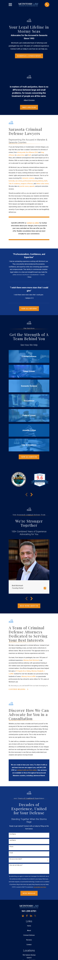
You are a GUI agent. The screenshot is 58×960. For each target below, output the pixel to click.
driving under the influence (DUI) (27, 152)
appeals (32, 186)
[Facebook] (27, 916)
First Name (12, 834)
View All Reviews (29, 309)
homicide (12, 181)
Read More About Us (29, 606)
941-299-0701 (29, 911)
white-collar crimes (42, 183)
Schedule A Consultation (29, 56)
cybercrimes (21, 155)
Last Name (12, 840)
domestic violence (28, 178)
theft (29, 155)
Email (11, 853)
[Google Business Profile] (23, 916)
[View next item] (31, 494)
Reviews (29, 940)
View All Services (29, 457)
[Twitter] (35, 916)
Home (29, 926)
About (29, 931)
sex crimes (19, 181)
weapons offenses (27, 183)
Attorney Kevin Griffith (29, 676)
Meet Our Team (29, 107)
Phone (11, 846)
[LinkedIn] (31, 916)
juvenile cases (24, 186)
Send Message (29, 893)
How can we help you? (15, 865)
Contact (29, 945)
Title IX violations (14, 183)
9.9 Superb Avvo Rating (23, 671)
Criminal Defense (29, 935)
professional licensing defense (33, 181)
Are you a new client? (15, 859)
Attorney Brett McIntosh (31, 660)
